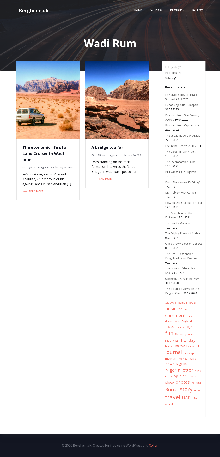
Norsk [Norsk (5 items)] (198, 371)
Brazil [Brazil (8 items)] (192, 302)
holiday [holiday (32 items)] (188, 340)
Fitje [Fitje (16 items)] (189, 326)
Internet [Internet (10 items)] (180, 346)
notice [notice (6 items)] (168, 376)
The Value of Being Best (180, 151)
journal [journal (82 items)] (173, 352)
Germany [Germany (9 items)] (180, 334)
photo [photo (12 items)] (169, 383)
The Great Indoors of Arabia (182, 135)
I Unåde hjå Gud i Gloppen (181, 105)
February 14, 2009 (63, 167)
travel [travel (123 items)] (172, 397)
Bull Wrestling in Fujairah (180, 172)
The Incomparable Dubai (180, 162)
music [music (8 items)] (192, 358)
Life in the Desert (176, 146)
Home (138, 10)
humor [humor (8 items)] (169, 346)
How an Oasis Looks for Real (183, 203)
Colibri (153, 445)
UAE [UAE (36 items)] (186, 397)
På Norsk (156, 10)
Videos (169, 78)
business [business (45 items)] (174, 308)
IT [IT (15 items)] (197, 345)
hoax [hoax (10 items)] (176, 341)
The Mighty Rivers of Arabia (182, 233)
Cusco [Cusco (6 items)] (191, 316)
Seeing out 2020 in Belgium (182, 278)
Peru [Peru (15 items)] (192, 376)
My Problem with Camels (181, 192)
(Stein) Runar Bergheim (35, 167)
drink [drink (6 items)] (177, 321)
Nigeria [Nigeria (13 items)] (181, 364)
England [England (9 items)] (187, 321)
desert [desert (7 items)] (169, 321)
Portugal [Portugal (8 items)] (196, 382)
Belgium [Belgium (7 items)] (183, 302)
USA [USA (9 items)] (194, 398)
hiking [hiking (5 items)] (168, 341)
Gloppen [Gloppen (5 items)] (192, 334)
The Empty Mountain (178, 223)
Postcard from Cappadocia (182, 125)
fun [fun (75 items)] (169, 333)
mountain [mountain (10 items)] (171, 358)
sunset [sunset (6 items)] (197, 390)
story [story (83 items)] (186, 389)
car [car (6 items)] (187, 309)
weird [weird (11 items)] (169, 404)
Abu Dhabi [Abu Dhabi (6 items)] (171, 302)
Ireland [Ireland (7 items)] (190, 346)
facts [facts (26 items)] (169, 326)
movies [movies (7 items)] (183, 358)
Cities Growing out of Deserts (183, 243)
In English (177, 10)
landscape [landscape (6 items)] (189, 353)
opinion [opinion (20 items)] (180, 375)
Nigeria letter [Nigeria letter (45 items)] (179, 370)
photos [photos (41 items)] (182, 382)
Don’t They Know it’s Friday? (182, 182)
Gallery (197, 10)
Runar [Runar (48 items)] (171, 389)
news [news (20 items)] (169, 363)
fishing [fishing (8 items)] (180, 327)
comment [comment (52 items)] (175, 315)
